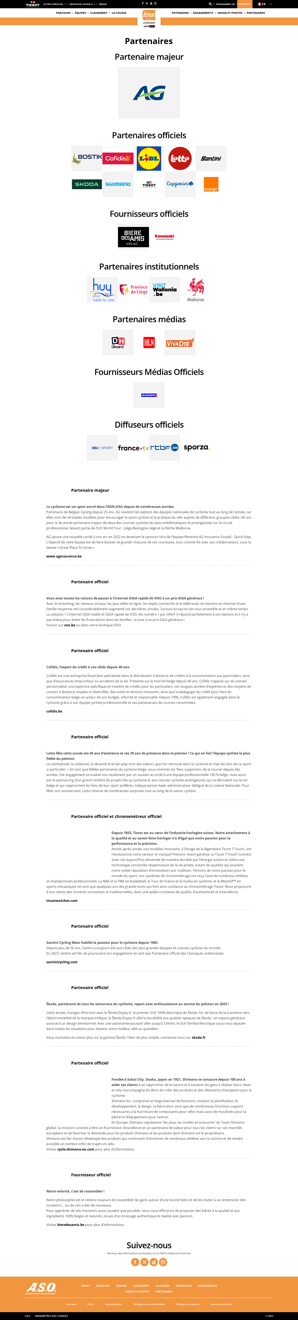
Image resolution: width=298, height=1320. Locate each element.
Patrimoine (180, 13)
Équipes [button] (80, 13)
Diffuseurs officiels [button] (81, 4)
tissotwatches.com (62, 900)
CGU (27, 1316)
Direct (85, 1286)
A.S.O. (90, 1304)
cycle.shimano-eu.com (75, 1149)
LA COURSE (162, 1286)
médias (103, 4)
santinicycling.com (62, 962)
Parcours (63, 13)
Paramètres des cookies (51, 1316)
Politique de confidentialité (149, 1304)
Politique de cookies (187, 1304)
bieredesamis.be (70, 1224)
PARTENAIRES (256, 13)
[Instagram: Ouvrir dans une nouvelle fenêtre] (155, 3)
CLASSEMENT (98, 13)
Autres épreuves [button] (53, 4)
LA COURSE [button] (119, 13)
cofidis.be (54, 711)
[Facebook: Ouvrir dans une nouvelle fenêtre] (143, 3)
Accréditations (113, 1304)
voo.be (69, 625)
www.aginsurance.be (64, 556)
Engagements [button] (203, 13)
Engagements (207, 1286)
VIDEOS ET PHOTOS (229, 13)
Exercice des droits (221, 1304)
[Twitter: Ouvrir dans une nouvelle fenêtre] (147, 3)
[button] (210, 4)
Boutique (244, 4)
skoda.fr (198, 1037)
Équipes (121, 1286)
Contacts (71, 1304)
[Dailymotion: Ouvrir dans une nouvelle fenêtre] (151, 3)
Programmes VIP (225, 4)
